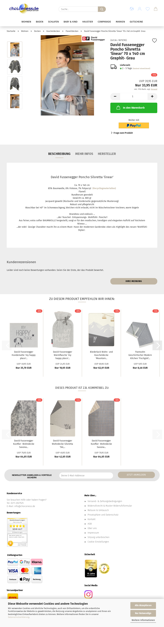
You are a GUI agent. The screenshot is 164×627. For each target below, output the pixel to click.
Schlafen (53, 21)
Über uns (92, 528)
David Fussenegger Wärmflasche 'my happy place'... (62, 355)
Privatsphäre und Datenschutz (103, 514)
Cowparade (104, 21)
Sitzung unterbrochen (98, 537)
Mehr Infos (84, 154)
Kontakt (91, 519)
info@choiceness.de (24, 506)
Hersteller (107, 154)
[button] (132, 9)
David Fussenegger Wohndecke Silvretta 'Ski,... (62, 444)
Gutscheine (136, 21)
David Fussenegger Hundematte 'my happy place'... (24, 355)
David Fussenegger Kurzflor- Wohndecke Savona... (23, 444)
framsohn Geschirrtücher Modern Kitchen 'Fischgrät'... (140, 355)
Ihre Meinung (134, 281)
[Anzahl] (134, 96)
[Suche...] (102, 9)
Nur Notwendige (143, 613)
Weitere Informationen (143, 620)
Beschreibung (59, 154)
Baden (39, 21)
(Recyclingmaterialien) (104, 188)
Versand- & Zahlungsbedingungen (105, 501)
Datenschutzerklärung (18, 617)
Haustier (87, 21)
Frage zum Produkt (123, 133)
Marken (120, 21)
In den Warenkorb (130, 107)
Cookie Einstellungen (98, 541)
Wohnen (26, 21)
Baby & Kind (71, 21)
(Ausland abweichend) (141, 68)
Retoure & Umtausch (98, 510)
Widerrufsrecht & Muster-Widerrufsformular (110, 505)
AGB (90, 523)
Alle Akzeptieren (143, 605)
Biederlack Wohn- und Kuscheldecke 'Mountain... (101, 355)
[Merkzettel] (148, 9)
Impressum (93, 532)
